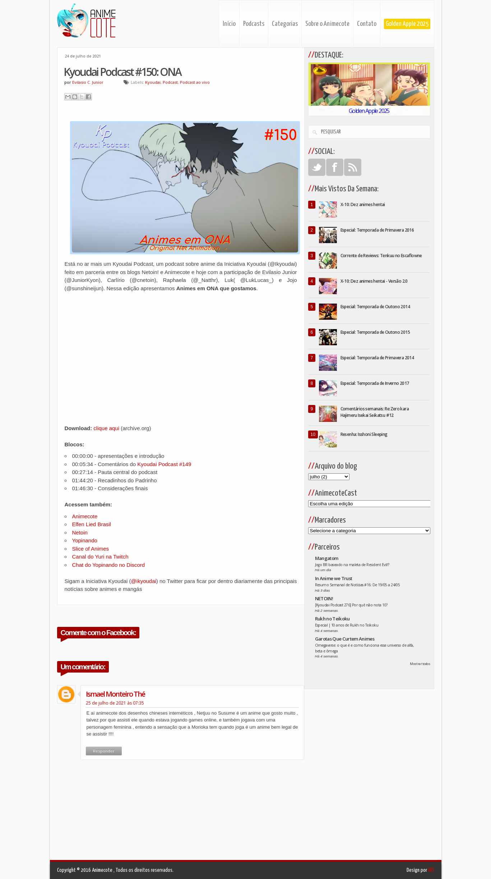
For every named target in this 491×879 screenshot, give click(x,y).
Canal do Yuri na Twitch (100, 557)
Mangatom (326, 558)
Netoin (80, 532)
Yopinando (84, 540)
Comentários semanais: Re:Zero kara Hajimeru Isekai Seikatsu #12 (375, 412)
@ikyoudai (143, 581)
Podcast (170, 82)
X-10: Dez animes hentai (363, 204)
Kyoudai (153, 82)
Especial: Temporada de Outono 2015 (375, 332)
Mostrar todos (420, 663)
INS (431, 870)
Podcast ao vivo (195, 82)
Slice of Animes (90, 549)
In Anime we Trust (333, 578)
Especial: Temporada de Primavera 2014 (377, 358)
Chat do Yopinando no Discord (108, 565)
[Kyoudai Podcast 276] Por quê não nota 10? (351, 604)
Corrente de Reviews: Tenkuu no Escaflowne (381, 255)
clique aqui (106, 428)
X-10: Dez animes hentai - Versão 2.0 (374, 281)
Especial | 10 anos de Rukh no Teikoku (347, 625)
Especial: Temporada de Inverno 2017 (375, 383)
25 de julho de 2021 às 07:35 (115, 703)
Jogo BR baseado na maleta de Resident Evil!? (352, 564)
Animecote (85, 516)
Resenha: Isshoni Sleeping (364, 434)
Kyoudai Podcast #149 (164, 464)
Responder (104, 750)
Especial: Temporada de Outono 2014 (375, 307)
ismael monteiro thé (115, 694)
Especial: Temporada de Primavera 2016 (377, 230)
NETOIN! (324, 598)
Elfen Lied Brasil (91, 524)
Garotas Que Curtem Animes (345, 639)
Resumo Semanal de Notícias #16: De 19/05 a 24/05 (357, 584)
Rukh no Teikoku (332, 618)
